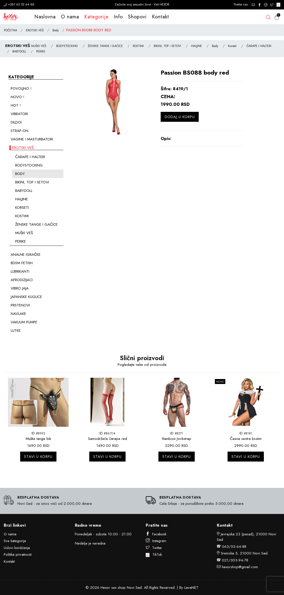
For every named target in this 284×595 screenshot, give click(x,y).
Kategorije (96, 16)
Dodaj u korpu (180, 117)
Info (118, 16)
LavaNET (191, 587)
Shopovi (137, 16)
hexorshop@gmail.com (240, 567)
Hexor (105, 587)
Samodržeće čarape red (107, 438)
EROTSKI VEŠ (35, 30)
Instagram (156, 540)
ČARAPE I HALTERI (258, 46)
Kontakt (160, 16)
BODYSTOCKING (67, 46)
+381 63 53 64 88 (19, 4)
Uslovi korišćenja (17, 548)
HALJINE (196, 46)
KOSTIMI (138, 46)
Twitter (154, 547)
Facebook (156, 534)
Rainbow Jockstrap (176, 438)
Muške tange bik (38, 438)
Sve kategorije (15, 541)
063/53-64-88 (234, 546)
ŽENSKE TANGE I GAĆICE (105, 46)
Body (55, 30)
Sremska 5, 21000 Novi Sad (244, 553)
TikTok (154, 554)
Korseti (232, 46)
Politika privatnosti (18, 554)
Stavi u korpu (38, 456)
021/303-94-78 (235, 560)
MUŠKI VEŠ (38, 46)
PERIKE (40, 51)
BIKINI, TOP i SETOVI (167, 46)
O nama (70, 16)
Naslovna (45, 16)
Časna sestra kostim (246, 438)
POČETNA (10, 30)
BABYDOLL (19, 51)
